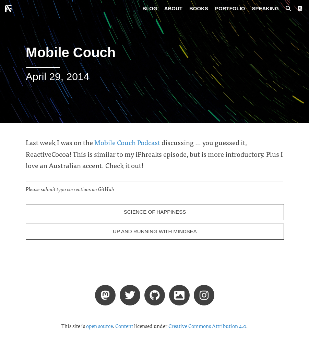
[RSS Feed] (300, 8)
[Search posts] (288, 8)
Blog (149, 8)
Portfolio (230, 8)
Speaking (265, 8)
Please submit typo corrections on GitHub (70, 189)
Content (124, 326)
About (173, 8)
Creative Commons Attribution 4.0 (207, 326)
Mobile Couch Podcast (127, 142)
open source (99, 326)
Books (198, 8)
